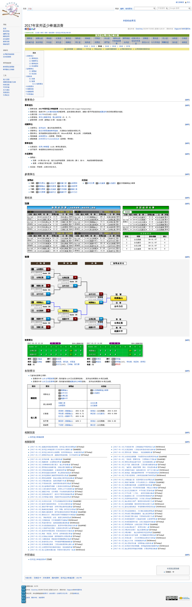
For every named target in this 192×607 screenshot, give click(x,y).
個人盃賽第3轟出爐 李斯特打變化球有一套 (53, 552)
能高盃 (88, 43)
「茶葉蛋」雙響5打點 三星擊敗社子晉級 (134, 461)
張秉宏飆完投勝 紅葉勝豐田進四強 (132, 487)
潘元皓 (67, 363)
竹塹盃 (98, 39)
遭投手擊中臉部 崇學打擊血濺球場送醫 (52, 509)
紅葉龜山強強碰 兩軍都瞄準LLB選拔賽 (52, 538)
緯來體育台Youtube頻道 (50, 139)
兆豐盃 (98, 43)
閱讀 (116, 9)
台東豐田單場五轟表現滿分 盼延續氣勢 (52, 549)
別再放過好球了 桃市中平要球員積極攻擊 (53, 496)
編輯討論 (7, 34)
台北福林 (54, 189)
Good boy (36, 593)
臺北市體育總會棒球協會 (50, 131)
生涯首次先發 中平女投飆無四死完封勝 (52, 503)
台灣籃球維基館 (9, 54)
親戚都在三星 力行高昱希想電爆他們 (133, 498)
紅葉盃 (60, 39)
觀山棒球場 (59, 117)
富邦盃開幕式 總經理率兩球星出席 (50, 477)
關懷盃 (31, 39)
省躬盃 (183, 43)
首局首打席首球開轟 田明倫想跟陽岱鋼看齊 (136, 548)
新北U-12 (145, 43)
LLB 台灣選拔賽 (50, 381)
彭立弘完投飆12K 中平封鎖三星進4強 (133, 492)
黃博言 (100, 360)
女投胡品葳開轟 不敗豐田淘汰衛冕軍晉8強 (135, 458)
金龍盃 (174, 39)
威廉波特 (105, 112)
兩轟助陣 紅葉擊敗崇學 (47, 464)
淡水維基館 (8, 57)
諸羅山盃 (41, 39)
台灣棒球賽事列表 (127, 49)
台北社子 (54, 183)
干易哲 (63, 427)
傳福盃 (50, 39)
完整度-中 (39, 580)
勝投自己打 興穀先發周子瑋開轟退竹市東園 (54, 517)
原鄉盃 (145, 39)
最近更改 (7, 31)
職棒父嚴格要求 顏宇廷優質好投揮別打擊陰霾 (55, 514)
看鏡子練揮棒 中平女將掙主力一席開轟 (134, 484)
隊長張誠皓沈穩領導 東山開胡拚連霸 (51, 475)
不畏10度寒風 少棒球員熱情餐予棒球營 (134, 477)
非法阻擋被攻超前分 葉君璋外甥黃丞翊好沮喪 (55, 527)
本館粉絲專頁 (130, 21)
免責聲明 (44, 601)
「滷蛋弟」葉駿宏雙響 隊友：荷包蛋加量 (135, 469)
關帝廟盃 (126, 39)
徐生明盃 (41, 43)
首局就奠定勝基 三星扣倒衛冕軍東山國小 (53, 546)
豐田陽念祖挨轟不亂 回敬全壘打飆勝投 (52, 469)
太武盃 (126, 43)
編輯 (186, 100)
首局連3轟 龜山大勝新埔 (47, 461)
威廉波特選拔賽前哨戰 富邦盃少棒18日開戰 (54, 449)
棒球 (44, 33)
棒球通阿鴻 (80, 593)
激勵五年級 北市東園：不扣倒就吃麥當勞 (53, 494)
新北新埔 (54, 187)
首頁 (5, 29)
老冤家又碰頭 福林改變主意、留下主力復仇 (136, 472)
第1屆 (87, 46)
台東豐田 (76, 183)
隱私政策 (29, 601)
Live (101, 301)
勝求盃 (69, 39)
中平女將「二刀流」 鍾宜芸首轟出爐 (133, 495)
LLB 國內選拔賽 (54, 112)
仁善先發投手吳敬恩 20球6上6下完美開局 (53, 491)
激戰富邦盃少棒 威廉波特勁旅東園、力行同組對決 (56, 457)
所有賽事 (48, 580)
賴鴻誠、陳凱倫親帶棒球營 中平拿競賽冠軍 (136, 475)
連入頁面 (7, 79)
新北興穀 (44, 189)
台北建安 (114, 183)
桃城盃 (88, 39)
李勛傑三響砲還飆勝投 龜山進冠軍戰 (133, 516)
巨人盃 (164, 39)
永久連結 (7, 90)
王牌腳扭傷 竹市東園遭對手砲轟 (50, 522)
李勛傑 (131, 363)
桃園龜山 (44, 186)
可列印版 (7, 87)
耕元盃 (60, 43)
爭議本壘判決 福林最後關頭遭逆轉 (51, 525)
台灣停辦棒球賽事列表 (143, 49)
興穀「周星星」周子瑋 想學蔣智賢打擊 (52, 535)
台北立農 (93, 183)
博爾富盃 (164, 43)
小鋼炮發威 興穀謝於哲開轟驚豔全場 (51, 541)
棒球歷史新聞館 (9, 67)
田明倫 (120, 360)
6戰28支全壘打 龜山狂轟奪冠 (131, 532)
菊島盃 (79, 39)
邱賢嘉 (74, 363)
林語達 (95, 416)
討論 (31, 9)
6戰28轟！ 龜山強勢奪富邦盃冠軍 (132, 534)
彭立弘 (60, 366)
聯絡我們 (7, 44)
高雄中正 (54, 193)
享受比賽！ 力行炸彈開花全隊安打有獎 (134, 540)
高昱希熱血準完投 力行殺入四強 (132, 500)
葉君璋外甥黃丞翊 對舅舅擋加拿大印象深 (53, 533)
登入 (188, 2)
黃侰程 (63, 413)
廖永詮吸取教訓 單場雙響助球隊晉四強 (134, 509)
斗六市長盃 (155, 43)
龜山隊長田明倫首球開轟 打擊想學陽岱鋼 (135, 551)
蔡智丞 (120, 366)
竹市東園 (65, 189)
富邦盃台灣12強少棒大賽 (65, 33)
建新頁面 (7, 41)
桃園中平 (65, 193)
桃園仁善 (76, 189)
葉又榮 (79, 366)
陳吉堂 (95, 427)
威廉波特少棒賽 (78, 383)
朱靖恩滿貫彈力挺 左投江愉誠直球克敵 (134, 524)
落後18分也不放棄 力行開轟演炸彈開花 (134, 537)
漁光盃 (174, 43)
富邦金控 (44, 128)
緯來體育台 (45, 136)
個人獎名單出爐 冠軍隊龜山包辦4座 (133, 545)
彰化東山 (44, 183)
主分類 (39, 33)
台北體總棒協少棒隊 (103, 392)
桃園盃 (69, 43)
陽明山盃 (117, 39)
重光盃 (155, 39)
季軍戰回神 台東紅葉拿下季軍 (131, 526)
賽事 (48, 33)
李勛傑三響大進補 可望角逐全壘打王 (133, 518)
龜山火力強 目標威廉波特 (129, 543)
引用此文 (7, 95)
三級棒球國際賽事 (111, 49)
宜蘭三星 (65, 183)
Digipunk (72, 593)
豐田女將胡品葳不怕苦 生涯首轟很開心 (134, 464)
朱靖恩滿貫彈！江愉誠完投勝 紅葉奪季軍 (135, 521)
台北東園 (44, 192)
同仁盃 (79, 43)
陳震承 (63, 423)
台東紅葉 (65, 187)
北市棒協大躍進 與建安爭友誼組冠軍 (51, 499)
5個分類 (31, 580)
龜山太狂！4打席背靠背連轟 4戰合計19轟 (135, 490)
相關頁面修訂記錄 (10, 82)
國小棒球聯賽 (69, 49)
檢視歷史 (128, 9)
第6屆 (122, 46)
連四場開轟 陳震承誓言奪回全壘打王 (133, 506)
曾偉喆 (95, 413)
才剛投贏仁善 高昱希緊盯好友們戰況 (133, 482)
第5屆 (115, 46)
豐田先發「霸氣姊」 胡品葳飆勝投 (132, 454)
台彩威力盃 (31, 43)
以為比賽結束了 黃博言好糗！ (131, 529)
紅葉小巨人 (136, 39)
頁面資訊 (7, 92)
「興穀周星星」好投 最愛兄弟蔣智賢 (51, 519)
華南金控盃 (98, 49)
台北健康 (103, 183)
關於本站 (36, 601)
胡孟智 (138, 363)
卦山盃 (107, 39)
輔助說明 (7, 36)
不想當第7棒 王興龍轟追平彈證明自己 (134, 449)
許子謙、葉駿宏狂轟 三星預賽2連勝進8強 (135, 467)
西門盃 (107, 43)
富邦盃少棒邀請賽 (39, 439)
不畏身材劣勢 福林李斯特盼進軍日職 (51, 485)
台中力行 (76, 193)
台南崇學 (76, 187)
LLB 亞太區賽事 (50, 383)
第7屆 (129, 46)
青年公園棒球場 (47, 117)
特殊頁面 (7, 85)
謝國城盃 (80, 49)
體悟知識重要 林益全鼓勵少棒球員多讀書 (53, 480)
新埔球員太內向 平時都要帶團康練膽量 (52, 544)
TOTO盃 (89, 49)
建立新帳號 (179, 2)
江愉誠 (41, 360)
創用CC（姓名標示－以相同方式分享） (58, 597)
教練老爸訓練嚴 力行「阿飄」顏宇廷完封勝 (54, 511)
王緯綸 (41, 363)
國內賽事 (54, 33)
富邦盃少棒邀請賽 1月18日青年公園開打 (52, 451)
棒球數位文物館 (9, 69)
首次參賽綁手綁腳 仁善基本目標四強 (51, 488)
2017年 (43, 115)
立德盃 (183, 39)
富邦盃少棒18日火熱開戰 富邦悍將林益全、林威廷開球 (58, 454)
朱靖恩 (60, 360)
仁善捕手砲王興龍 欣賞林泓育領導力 (51, 530)
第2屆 (94, 46)
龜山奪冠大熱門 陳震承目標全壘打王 (133, 503)
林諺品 (100, 363)
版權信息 (78, 597)
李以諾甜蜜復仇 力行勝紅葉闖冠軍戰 (133, 513)
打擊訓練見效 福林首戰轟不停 (49, 483)
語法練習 (7, 39)
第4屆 (108, 46)
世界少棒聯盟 (46, 147)
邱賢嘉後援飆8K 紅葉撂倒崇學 (49, 472)
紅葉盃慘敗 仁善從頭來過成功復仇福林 (134, 451)
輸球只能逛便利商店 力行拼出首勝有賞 (52, 506)
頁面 (26, 9)
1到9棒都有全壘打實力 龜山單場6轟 (51, 467)
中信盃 (50, 43)
